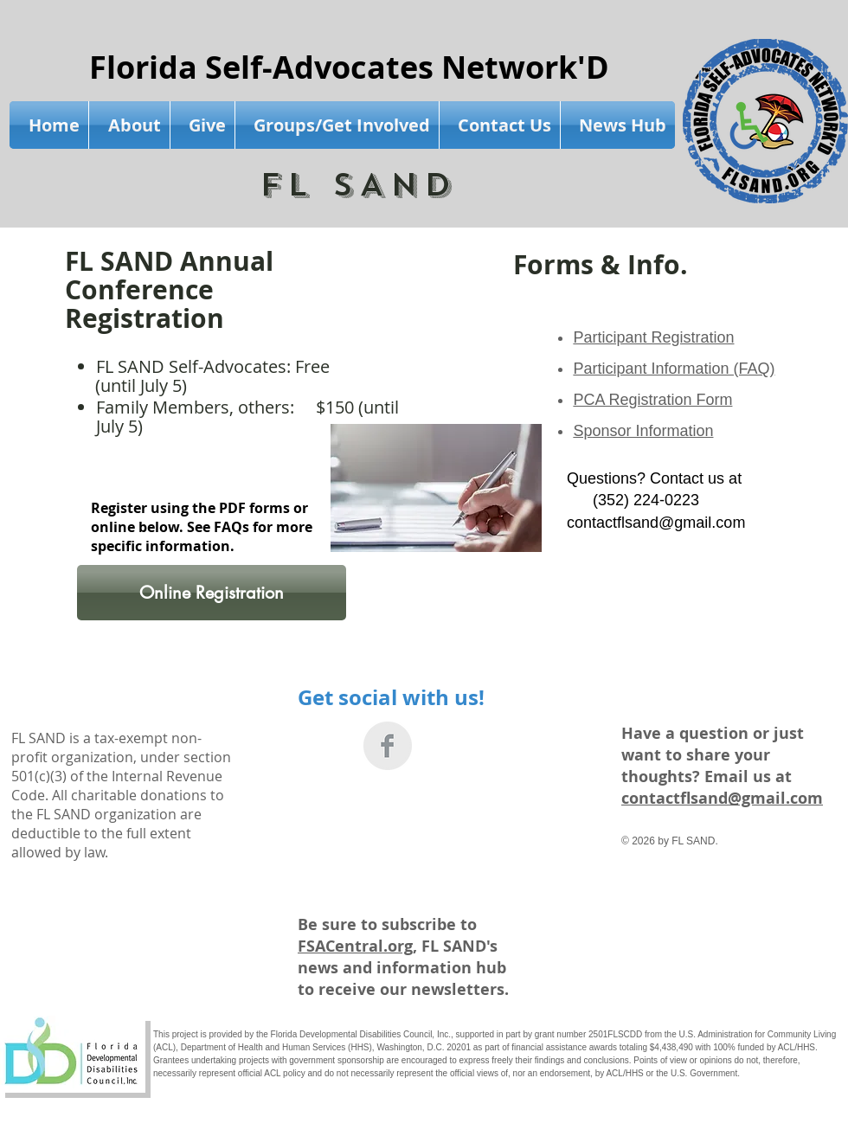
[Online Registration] (211, 592)
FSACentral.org (355, 946)
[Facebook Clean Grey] (387, 746)
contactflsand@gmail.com (656, 522)
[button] (129, 125)
